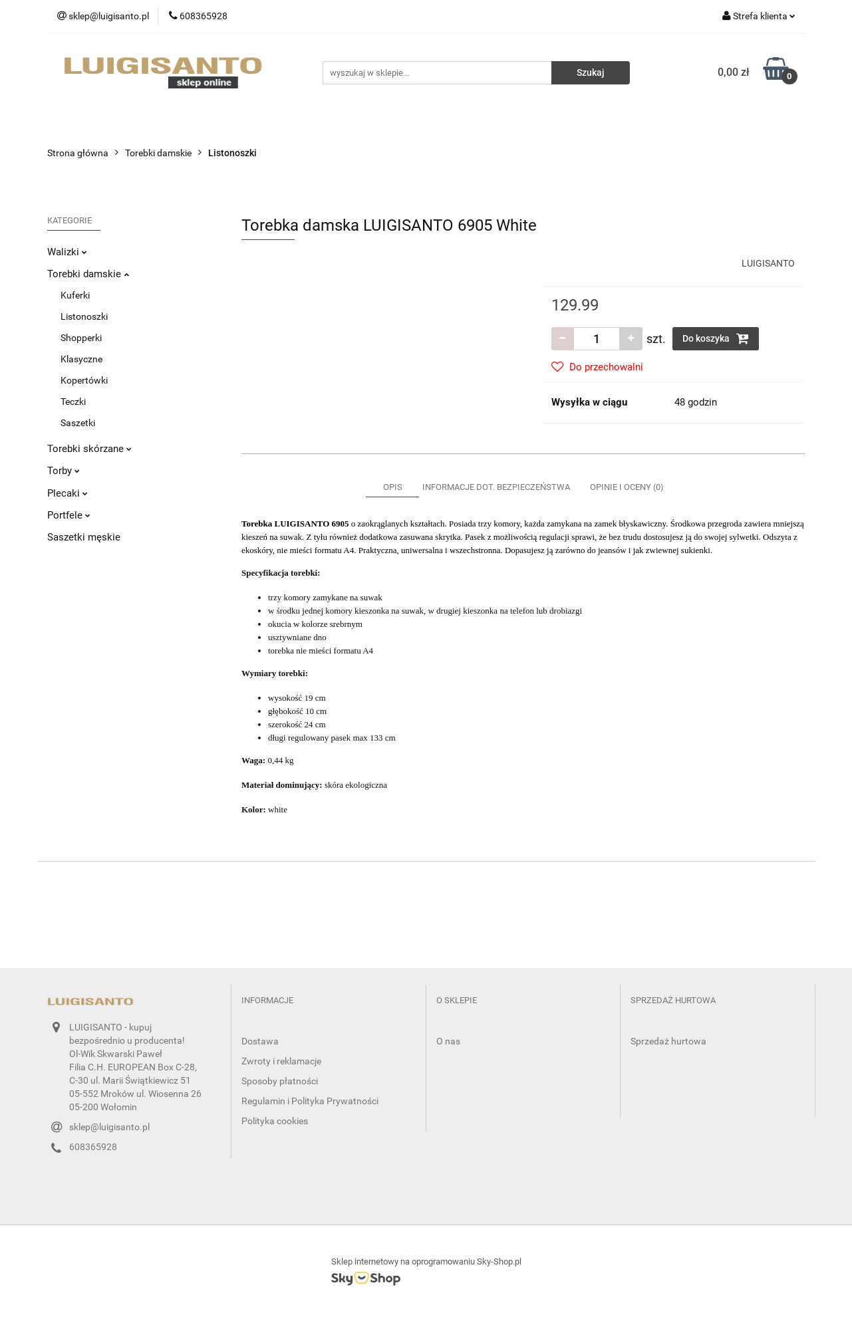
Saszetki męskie (83, 537)
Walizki (67, 252)
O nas (448, 1041)
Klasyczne (81, 359)
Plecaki (67, 493)
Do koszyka (715, 338)
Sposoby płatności (279, 1081)
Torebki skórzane (89, 449)
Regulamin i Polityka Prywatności (309, 1101)
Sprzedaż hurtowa (668, 1041)
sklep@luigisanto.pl (109, 1127)
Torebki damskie (88, 274)
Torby (63, 471)
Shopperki (81, 337)
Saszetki (78, 423)
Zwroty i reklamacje (281, 1061)
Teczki (73, 401)
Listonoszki (84, 316)
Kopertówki (84, 380)
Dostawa (260, 1041)
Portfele (68, 515)
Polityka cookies (274, 1121)
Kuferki (75, 295)
